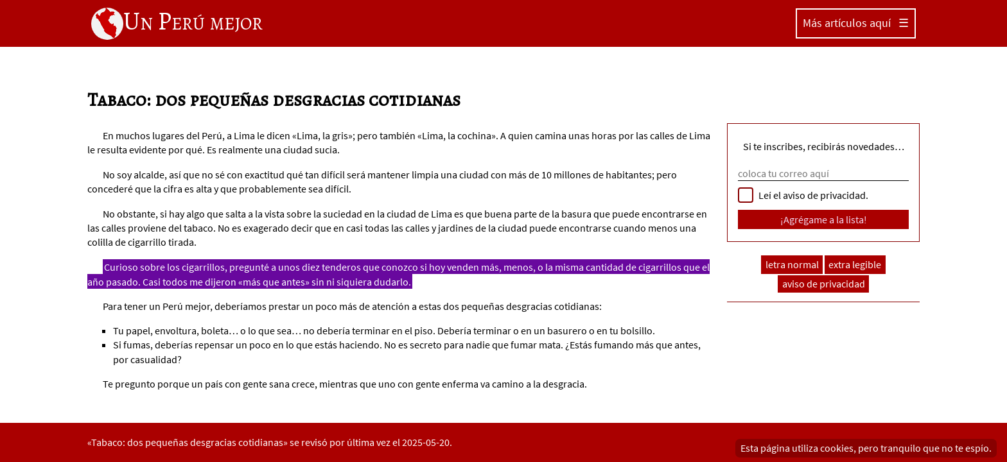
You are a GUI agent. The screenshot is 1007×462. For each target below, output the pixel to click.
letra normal (792, 264)
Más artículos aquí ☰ (856, 23)
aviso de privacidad (823, 284)
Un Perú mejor (177, 22)
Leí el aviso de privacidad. (813, 195)
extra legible (854, 264)
